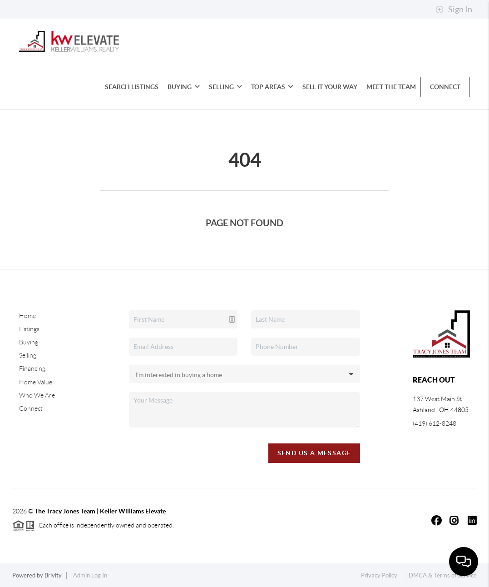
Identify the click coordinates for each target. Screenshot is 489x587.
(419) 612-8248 (434, 423)
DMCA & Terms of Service (443, 575)
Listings (29, 329)
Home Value (35, 382)
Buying (184, 86)
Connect (445, 86)
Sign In (453, 9)
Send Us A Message (314, 453)
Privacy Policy (379, 575)
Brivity (53, 575)
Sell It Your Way (329, 86)
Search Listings (131, 86)
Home (27, 315)
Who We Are (37, 395)
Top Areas (272, 86)
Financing (32, 368)
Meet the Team (391, 86)
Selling (225, 86)
